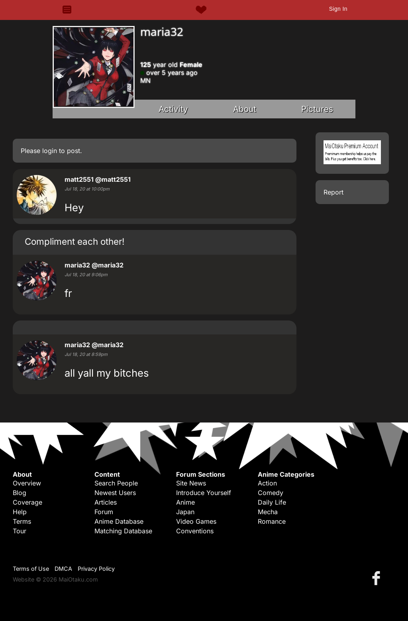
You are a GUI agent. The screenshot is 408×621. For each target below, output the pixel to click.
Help (20, 512)
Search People (116, 483)
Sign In (338, 9)
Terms (22, 521)
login (49, 151)
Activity (173, 109)
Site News (191, 483)
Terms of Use (31, 568)
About (244, 109)
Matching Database (123, 531)
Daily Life (272, 502)
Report (333, 192)
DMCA (63, 568)
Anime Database (118, 521)
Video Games (196, 521)
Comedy (270, 493)
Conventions (195, 531)
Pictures (317, 109)
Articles (105, 502)
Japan (185, 512)
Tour (19, 531)
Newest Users (115, 493)
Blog (19, 493)
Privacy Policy (96, 568)
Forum (103, 512)
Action (267, 483)
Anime (185, 502)
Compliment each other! (74, 241)
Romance (272, 521)
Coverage (27, 502)
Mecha (268, 512)
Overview (27, 483)
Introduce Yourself (203, 493)
